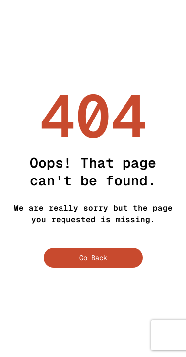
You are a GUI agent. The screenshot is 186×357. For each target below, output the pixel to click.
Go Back (93, 257)
